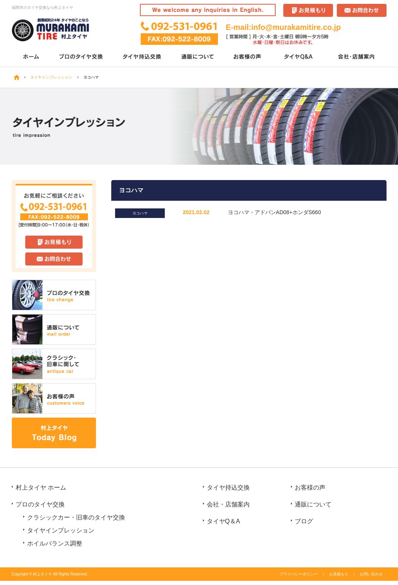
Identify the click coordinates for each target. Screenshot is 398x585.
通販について (198, 57)
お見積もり (338, 574)
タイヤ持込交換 (142, 57)
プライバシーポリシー (298, 574)
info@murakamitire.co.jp (296, 27)
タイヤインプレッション (60, 530)
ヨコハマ (140, 213)
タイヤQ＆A (299, 57)
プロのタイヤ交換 (81, 57)
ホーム (31, 57)
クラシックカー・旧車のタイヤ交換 (76, 517)
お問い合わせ (371, 574)
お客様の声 (248, 57)
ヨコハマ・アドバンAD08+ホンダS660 (274, 212)
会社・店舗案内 (357, 57)
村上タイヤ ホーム (41, 487)
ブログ (304, 521)
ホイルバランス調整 (54, 543)
